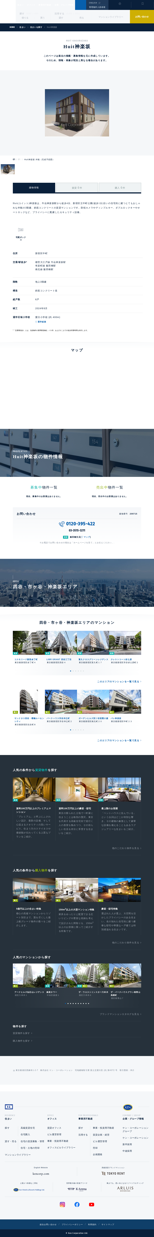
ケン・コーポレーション (136, 1138)
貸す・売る (11, 1141)
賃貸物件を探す (21, 1038)
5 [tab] (80, 729)
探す (22, 13)
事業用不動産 (52, 5)
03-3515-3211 (77, 530)
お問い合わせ (142, 16)
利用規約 (94, 1224)
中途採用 (127, 1151)
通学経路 (42, 322)
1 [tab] (70, 729)
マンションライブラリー (110, 17)
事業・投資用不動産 (57, 1141)
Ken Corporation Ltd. (7, 11)
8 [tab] (83, 1009)
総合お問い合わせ (45, 1224)
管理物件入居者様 (97, 7)
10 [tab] (88, 1009)
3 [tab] (75, 729)
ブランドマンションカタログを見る (119, 1019)
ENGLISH (93, 3)
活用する (59, 13)
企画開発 (97, 1154)
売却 (95, 1148)
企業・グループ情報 (73, 5)
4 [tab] (78, 729)
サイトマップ (111, 1224)
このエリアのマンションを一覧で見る (118, 681)
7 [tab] (80, 1009)
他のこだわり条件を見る (125, 849)
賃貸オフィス (54, 1128)
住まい (22, 5)
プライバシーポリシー (72, 1224)
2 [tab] (73, 729)
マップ (87, 537)
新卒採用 (127, 1144)
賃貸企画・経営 (101, 1134)
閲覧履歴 (119, 7)
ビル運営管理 (54, 1134)
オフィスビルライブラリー (61, 1147)
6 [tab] (83, 729)
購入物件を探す (21, 1046)
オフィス (35, 5)
